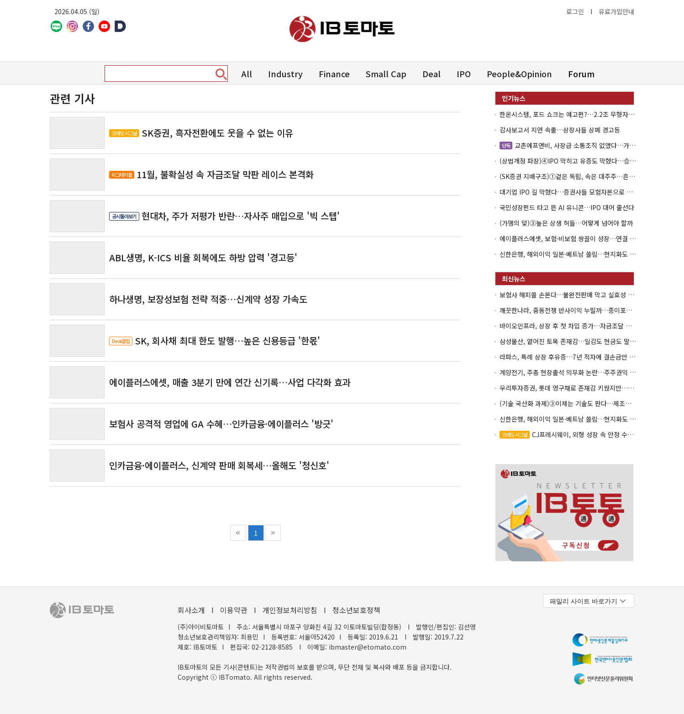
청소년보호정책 (356, 609)
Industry (285, 73)
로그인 (575, 11)
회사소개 (191, 609)
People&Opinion (519, 73)
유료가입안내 (616, 11)
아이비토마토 (342, 29)
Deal (431, 73)
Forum (581, 73)
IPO (464, 73)
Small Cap (386, 73)
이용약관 (233, 609)
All (247, 73)
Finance (334, 73)
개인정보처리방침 (290, 609)
